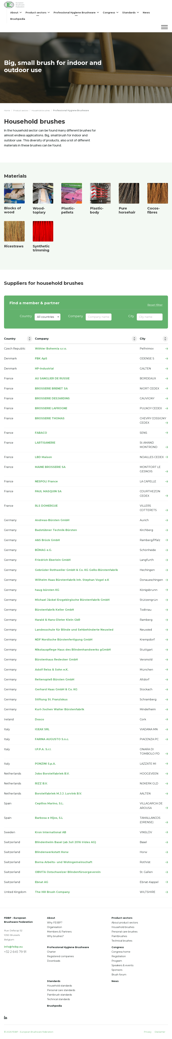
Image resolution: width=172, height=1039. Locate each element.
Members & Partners (59, 931)
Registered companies (60, 956)
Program (117, 961)
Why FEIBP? (54, 922)
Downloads (53, 961)
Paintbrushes (119, 936)
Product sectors (20, 110)
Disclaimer (160, 1032)
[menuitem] (16, 12)
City (131, 316)
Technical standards (58, 999)
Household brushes (41, 110)
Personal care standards (61, 990)
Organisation (54, 927)
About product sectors (125, 922)
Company (75, 316)
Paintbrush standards (59, 994)
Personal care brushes (124, 931)
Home (7, 110)
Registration (119, 956)
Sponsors (117, 970)
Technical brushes (122, 940)
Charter (51, 951)
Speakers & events (122, 965)
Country (26, 316)
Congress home (121, 951)
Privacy (148, 1032)
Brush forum (119, 974)
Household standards (59, 985)
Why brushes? (55, 936)
